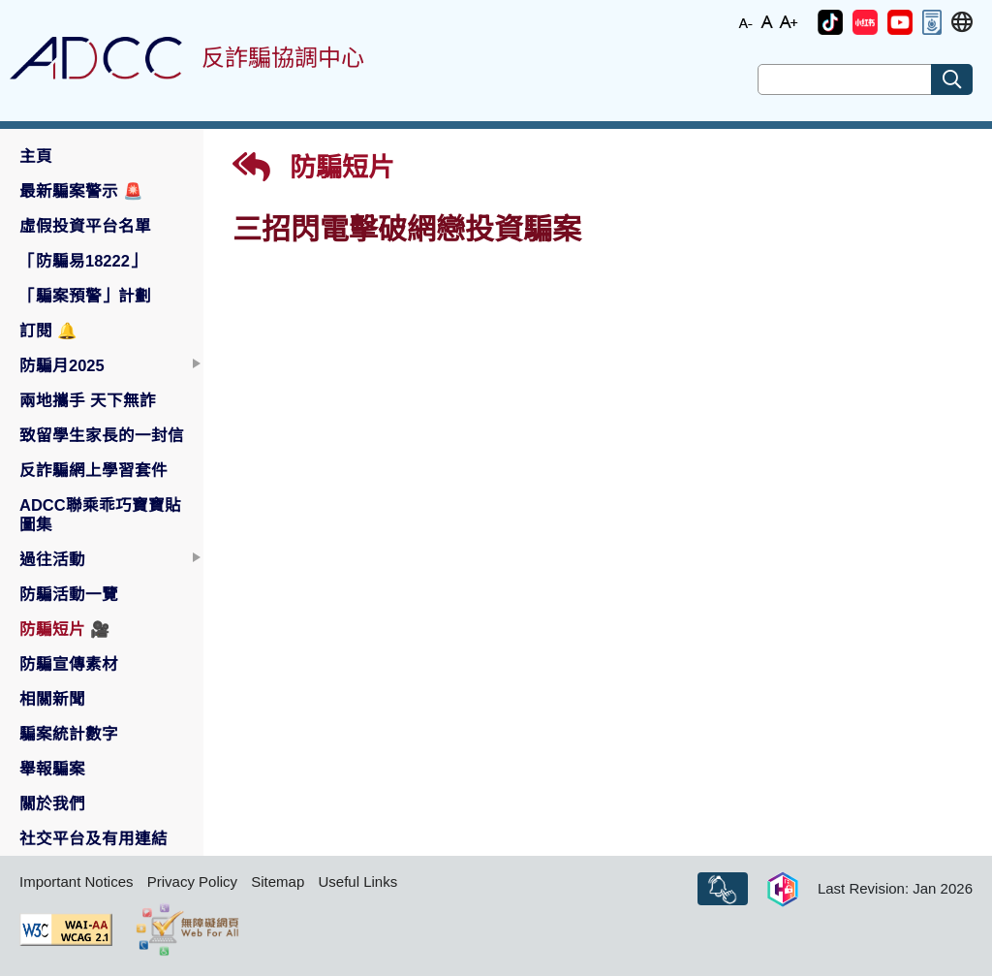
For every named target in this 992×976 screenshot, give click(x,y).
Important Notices (76, 881)
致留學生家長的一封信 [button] (101, 435)
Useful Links (357, 881)
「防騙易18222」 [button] (82, 260)
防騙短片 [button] (64, 629)
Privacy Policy (192, 881)
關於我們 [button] (52, 803)
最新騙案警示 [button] (81, 191)
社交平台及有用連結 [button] (93, 838)
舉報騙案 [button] (52, 768)
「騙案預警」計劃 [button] (85, 295)
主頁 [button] (35, 156)
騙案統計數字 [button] (68, 733)
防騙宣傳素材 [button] (68, 664)
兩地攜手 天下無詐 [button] (87, 400)
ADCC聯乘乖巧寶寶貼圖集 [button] (100, 514)
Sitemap (277, 881)
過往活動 (52, 559)
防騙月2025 (62, 365)
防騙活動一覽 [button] (68, 594)
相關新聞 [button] (52, 699)
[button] (830, 22)
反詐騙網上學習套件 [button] (93, 470)
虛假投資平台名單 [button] (85, 226)
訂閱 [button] (48, 330)
